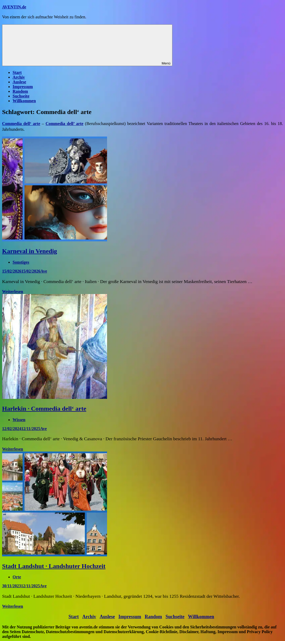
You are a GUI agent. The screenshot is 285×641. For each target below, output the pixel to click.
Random (20, 91)
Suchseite (21, 96)
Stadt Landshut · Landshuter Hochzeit (53, 566)
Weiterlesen (12, 291)
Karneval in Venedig (29, 251)
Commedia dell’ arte (64, 123)
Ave (43, 271)
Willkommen (24, 101)
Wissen (19, 419)
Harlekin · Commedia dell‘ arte (44, 408)
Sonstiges (21, 262)
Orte (17, 577)
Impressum (23, 86)
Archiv (19, 77)
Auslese (19, 82)
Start (17, 72)
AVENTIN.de (14, 7)
